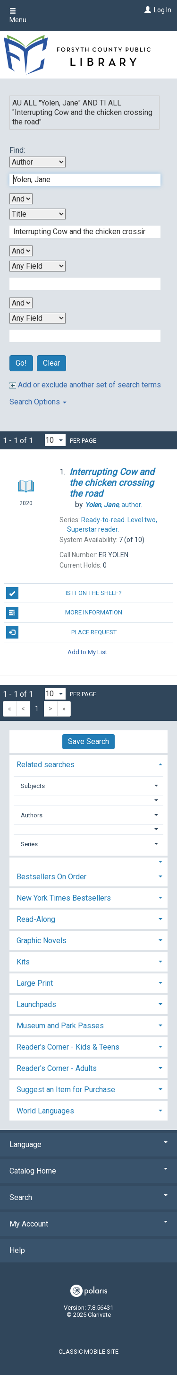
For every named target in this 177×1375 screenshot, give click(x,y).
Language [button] (88, 1144)
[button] (89, 801)
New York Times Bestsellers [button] (64, 897)
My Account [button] (88, 1223)
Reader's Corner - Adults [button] (57, 1068)
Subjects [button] (33, 785)
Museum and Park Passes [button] (60, 1025)
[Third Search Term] (80, 284)
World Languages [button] (45, 1110)
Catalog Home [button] (88, 1170)
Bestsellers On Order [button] (51, 876)
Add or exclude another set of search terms (85, 384)
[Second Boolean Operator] (21, 250)
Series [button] (29, 844)
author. (113, 504)
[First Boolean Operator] (21, 198)
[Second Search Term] (80, 232)
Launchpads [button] (36, 1004)
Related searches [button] (46, 764)
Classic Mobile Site (88, 1351)
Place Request (61, 632)
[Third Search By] (37, 266)
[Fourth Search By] (37, 318)
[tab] (88, 763)
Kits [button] (23, 961)
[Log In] (146, 10)
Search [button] (88, 1197)
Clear (51, 363)
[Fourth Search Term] (80, 336)
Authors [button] (31, 815)
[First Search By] (37, 162)
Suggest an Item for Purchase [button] (66, 1089)
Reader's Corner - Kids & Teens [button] (68, 1046)
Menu (17, 16)
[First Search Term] (80, 180)
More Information (64, 613)
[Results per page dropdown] (55, 440)
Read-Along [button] (36, 919)
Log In (162, 10)
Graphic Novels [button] (42, 940)
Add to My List (87, 652)
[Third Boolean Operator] (21, 303)
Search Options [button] (38, 401)
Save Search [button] (88, 741)
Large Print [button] (35, 983)
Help (17, 1250)
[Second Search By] (37, 214)
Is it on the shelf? (64, 593)
